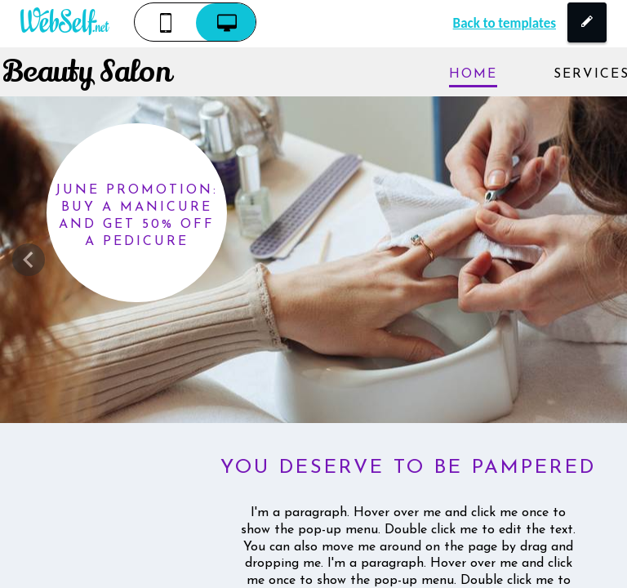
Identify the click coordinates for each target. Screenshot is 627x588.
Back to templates (504, 23)
